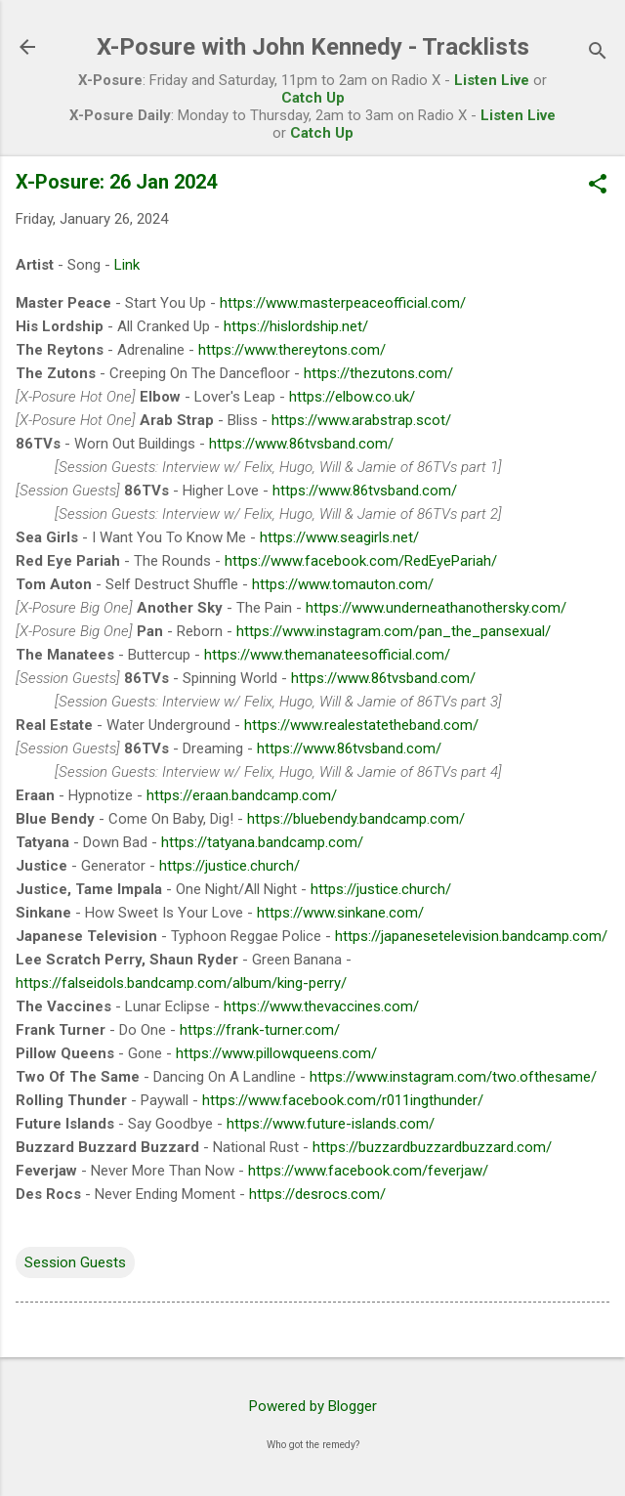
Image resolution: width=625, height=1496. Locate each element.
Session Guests (75, 1262)
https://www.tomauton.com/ (343, 584)
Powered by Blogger (313, 1406)
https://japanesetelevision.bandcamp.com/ (471, 936)
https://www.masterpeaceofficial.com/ (343, 303)
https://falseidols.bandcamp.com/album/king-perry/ (181, 983)
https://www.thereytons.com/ (292, 350)
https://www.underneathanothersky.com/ (436, 608)
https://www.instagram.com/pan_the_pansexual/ (393, 631)
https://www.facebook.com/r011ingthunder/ (342, 1100)
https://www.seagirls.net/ (339, 537)
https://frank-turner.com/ (260, 1030)
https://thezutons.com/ (378, 373)
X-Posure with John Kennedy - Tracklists (313, 47)
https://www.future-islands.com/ (331, 1124)
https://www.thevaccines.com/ (321, 1006)
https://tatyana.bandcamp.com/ (262, 842)
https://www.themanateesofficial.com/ (327, 654)
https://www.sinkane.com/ (340, 912)
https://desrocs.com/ (317, 1194)
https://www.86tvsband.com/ (301, 443)
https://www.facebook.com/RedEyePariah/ (361, 561)
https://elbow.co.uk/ (352, 397)
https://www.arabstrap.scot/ (361, 420)
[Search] (597, 53)
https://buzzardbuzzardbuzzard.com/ (432, 1147)
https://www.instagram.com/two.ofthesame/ (453, 1077)
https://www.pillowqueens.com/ (276, 1053)
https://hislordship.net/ (296, 326)
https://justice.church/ (229, 866)
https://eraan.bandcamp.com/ (241, 795)
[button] (597, 185)
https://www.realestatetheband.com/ (361, 725)
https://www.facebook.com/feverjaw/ (368, 1170)
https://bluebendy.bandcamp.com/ (356, 819)
